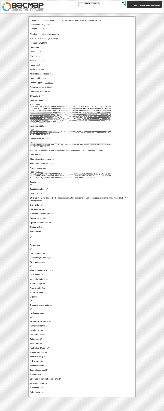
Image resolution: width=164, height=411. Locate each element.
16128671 (49, 83)
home (136, 6)
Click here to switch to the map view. (44, 34)
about (142, 6)
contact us (155, 6)
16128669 (48, 87)
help (148, 6)
